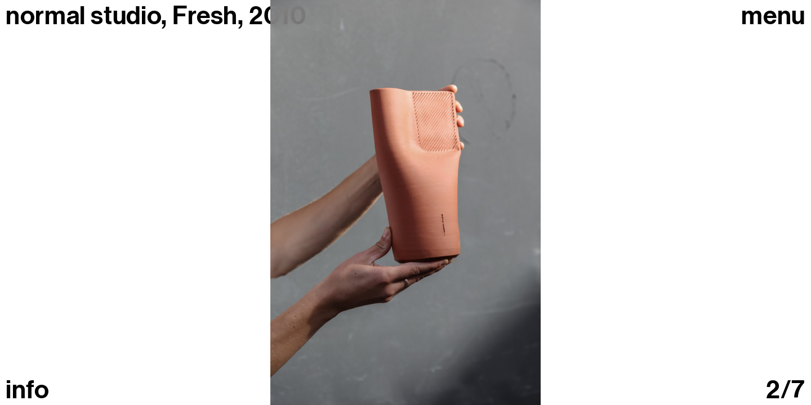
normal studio (83, 16)
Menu (773, 16)
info (28, 390)
